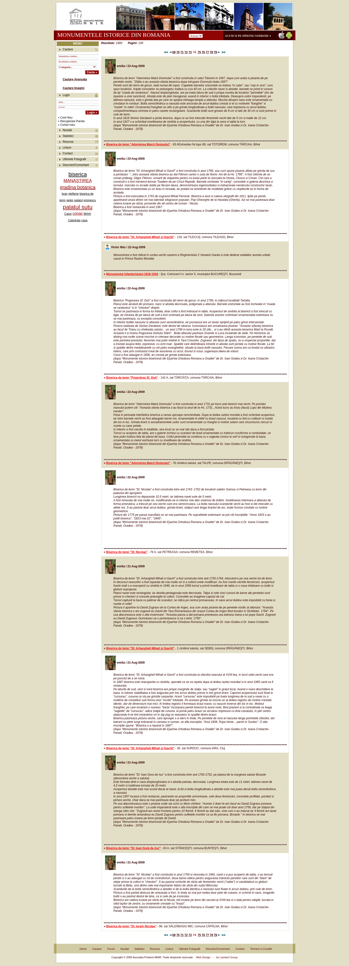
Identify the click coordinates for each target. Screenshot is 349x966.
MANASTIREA (78, 180)
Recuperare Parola (72, 121)
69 (173, 52)
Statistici (68, 136)
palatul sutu (78, 207)
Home (82, 948)
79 (215, 52)
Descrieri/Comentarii (76, 165)
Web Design (203, 957)
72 (186, 52)
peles (69, 200)
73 (190, 52)
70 (177, 52)
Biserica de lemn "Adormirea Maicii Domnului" (138, 144)
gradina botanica (78, 187)
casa (84, 220)
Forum (111, 948)
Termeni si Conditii (261, 948)
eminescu (90, 200)
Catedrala (74, 220)
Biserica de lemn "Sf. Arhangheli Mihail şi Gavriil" (140, 237)
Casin (68, 214)
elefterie (73, 193)
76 (203, 52)
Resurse (68, 141)
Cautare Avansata (75, 79)
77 (207, 52)
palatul (78, 200)
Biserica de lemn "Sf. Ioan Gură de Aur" (133, 848)
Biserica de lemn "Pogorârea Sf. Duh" (132, 377)
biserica (78, 174)
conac (77, 213)
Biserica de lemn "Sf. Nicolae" (127, 552)
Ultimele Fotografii (74, 159)
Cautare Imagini (74, 88)
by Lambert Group (227, 957)
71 (182, 52)
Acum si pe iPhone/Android (247, 35)
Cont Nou (66, 117)
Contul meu (67, 125)
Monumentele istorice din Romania (113, 35)
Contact (68, 153)
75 (199, 52)
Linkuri (67, 147)
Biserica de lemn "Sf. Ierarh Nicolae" (131, 926)
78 (211, 52)
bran (65, 193)
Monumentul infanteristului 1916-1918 (132, 274)
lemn (87, 214)
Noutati (67, 130)
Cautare (97, 948)
